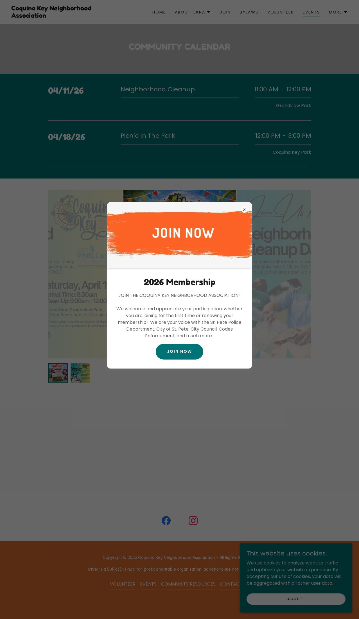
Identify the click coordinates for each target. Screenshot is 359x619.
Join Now (179, 351)
